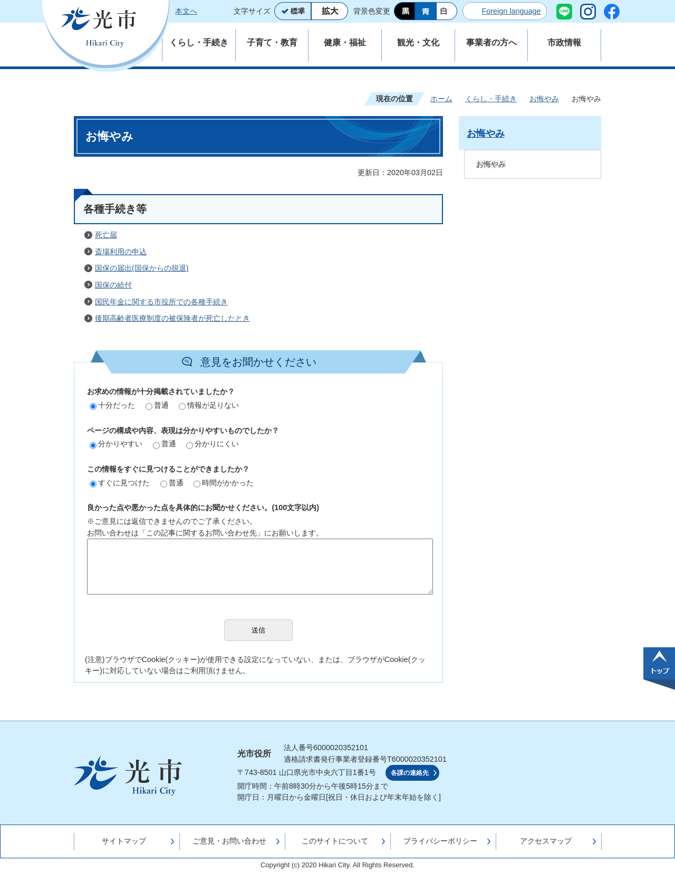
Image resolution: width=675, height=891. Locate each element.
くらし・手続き (491, 98)
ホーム (441, 98)
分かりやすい (116, 443)
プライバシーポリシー (440, 841)
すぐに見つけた (120, 482)
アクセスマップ (546, 841)
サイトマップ (124, 841)
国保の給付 (113, 285)
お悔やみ (544, 98)
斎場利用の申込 (121, 251)
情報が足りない (209, 405)
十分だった (112, 405)
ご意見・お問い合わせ (229, 841)
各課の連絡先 (410, 773)
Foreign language (511, 11)
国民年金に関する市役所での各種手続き (161, 302)
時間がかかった (224, 482)
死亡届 (106, 235)
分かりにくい (212, 443)
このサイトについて (335, 841)
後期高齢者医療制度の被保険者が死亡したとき (172, 318)
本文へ (186, 11)
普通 (157, 405)
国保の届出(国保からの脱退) (142, 268)
